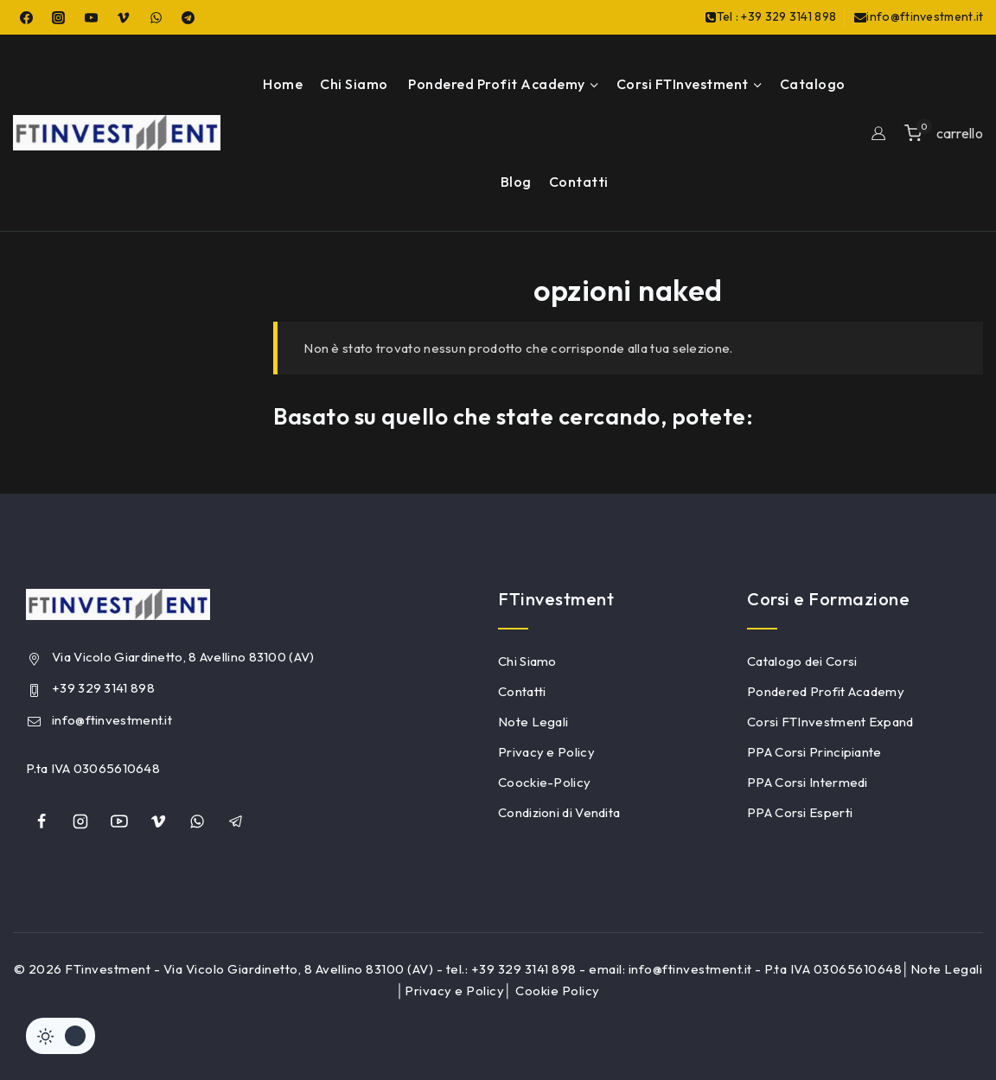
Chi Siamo (354, 84)
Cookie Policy (557, 990)
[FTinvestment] (116, 132)
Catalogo (813, 84)
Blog (516, 181)
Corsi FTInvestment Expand (830, 721)
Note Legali (533, 721)
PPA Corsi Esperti (799, 812)
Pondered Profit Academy (825, 691)
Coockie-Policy (544, 782)
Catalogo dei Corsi (802, 661)
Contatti (579, 181)
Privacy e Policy (546, 752)
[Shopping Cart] (943, 133)
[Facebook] (26, 17)
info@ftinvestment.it (112, 720)
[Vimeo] (124, 17)
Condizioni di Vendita (559, 812)
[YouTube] (91, 17)
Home (283, 84)
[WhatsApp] (156, 17)
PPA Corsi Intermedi (807, 782)
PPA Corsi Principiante (814, 752)
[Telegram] (188, 17)
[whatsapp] (197, 821)
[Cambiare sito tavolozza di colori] (60, 1036)
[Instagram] (59, 17)
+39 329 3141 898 (103, 688)
